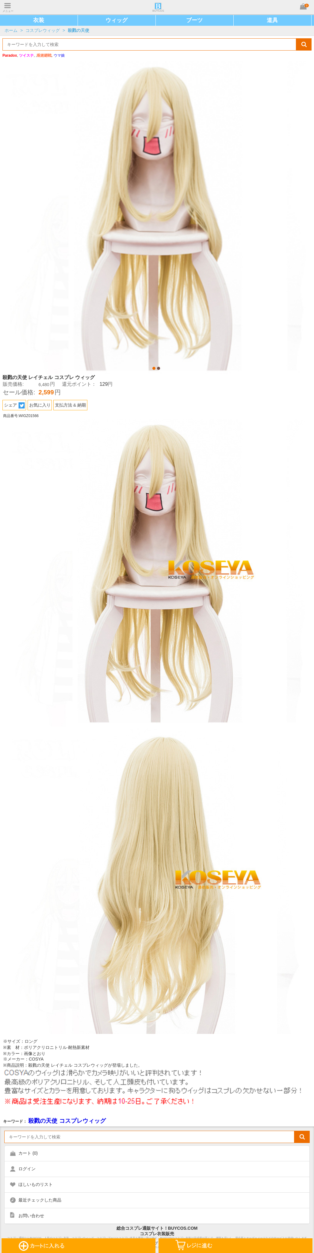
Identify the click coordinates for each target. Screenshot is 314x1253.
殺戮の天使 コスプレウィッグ (66, 1121)
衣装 (38, 20)
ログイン (27, 1168)
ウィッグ (116, 20)
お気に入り (40, 405)
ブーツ (194, 20)
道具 (272, 20)
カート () (28, 1153)
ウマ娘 (59, 55)
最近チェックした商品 (39, 1200)
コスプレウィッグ (42, 30)
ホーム (11, 30)
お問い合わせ (31, 1215)
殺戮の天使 (78, 30)
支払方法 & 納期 (70, 405)
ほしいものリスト (35, 1184)
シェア (14, 405)
